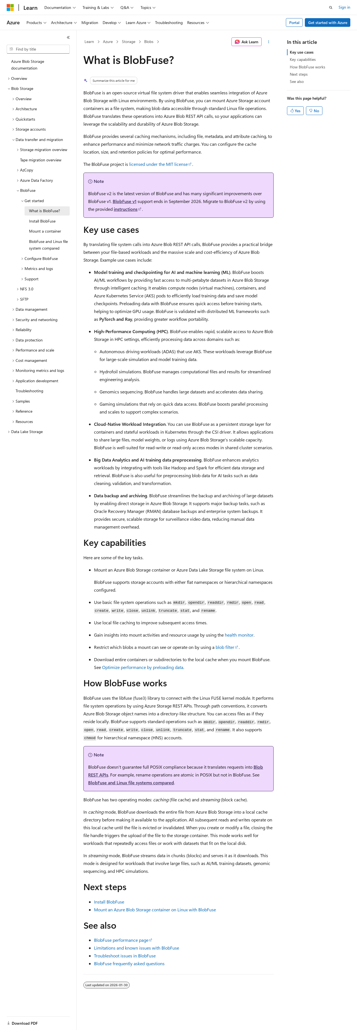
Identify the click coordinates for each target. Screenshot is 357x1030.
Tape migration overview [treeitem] (40, 159)
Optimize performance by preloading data (142, 667)
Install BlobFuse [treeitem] (42, 221)
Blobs (148, 41)
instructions (126, 209)
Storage (128, 41)
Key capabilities (303, 59)
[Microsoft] (10, 7)
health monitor (239, 635)
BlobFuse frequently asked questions (129, 963)
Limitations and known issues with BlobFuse (136, 948)
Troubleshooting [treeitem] (29, 390)
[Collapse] (68, 37)
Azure (108, 41)
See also (297, 81)
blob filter (225, 647)
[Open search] (330, 8)
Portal (294, 22)
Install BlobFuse (109, 902)
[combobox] (38, 49)
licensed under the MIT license (158, 164)
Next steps (299, 74)
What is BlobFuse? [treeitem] (44, 210)
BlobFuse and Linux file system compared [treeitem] (48, 245)
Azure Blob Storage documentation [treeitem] (27, 65)
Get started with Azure (327, 22)
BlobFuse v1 (124, 201)
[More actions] (269, 41)
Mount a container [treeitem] (45, 231)
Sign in (344, 7)
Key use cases (301, 52)
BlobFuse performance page (121, 940)
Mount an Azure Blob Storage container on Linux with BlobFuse (155, 909)
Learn (89, 41)
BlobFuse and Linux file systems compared (131, 782)
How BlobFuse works (307, 67)
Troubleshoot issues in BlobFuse (125, 956)
